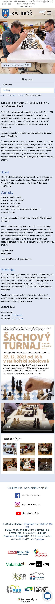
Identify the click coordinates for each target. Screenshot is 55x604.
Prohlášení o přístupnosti (15, 536)
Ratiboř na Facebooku (27, 495)
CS (44, 1)
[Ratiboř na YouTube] (9, 4)
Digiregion (39, 539)
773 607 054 (17, 318)
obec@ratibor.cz (31, 524)
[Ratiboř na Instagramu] (6, 4)
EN (48, 1)
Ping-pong (11, 95)
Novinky (6, 90)
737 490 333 (17, 315)
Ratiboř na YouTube (27, 513)
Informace (7, 84)
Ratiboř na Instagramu (27, 504)
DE (51, 1)
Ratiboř (3, 95)
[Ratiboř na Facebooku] (2, 4)
